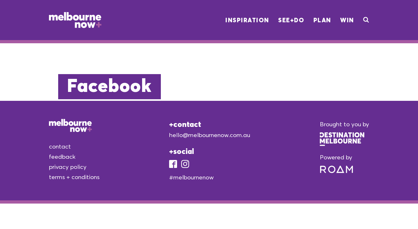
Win (347, 20)
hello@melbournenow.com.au (209, 135)
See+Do (291, 20)
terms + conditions (74, 177)
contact (60, 146)
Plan (322, 20)
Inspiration (247, 20)
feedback (62, 156)
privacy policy (67, 166)
